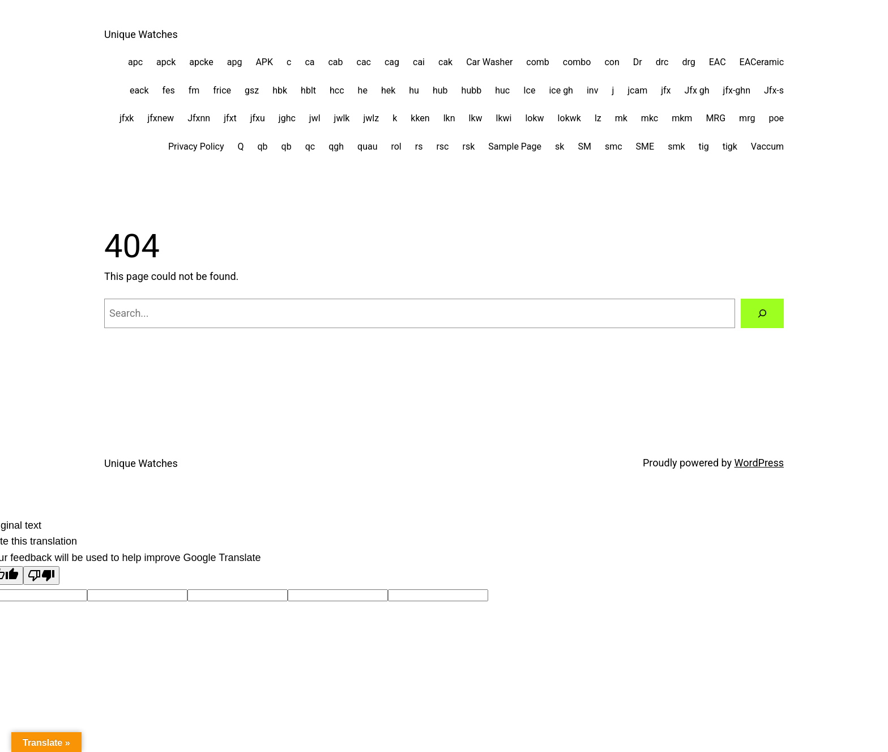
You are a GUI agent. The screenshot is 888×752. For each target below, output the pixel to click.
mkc (649, 118)
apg (234, 62)
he (363, 90)
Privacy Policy (196, 146)
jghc (287, 118)
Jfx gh (697, 90)
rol (396, 146)
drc (662, 62)
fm (194, 90)
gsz (252, 90)
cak (445, 62)
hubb (472, 90)
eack (139, 90)
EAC (717, 62)
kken (420, 118)
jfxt (230, 118)
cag (392, 62)
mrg (747, 118)
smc (613, 146)
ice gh (561, 90)
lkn (449, 118)
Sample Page (514, 146)
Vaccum (767, 146)
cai (419, 62)
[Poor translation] (41, 575)
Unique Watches (141, 34)
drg (688, 62)
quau (367, 146)
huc (502, 90)
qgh (336, 146)
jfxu (257, 118)
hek (388, 90)
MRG (715, 118)
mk (621, 118)
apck (166, 62)
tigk (730, 146)
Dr (637, 62)
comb (537, 62)
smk (676, 146)
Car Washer (489, 62)
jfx (666, 90)
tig (704, 146)
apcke (201, 62)
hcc (337, 90)
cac (364, 62)
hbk (279, 90)
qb (263, 146)
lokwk (569, 118)
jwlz (371, 118)
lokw (534, 118)
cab (335, 62)
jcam (637, 90)
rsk (469, 146)
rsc (442, 146)
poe (776, 118)
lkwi (504, 118)
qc (310, 146)
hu (414, 90)
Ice (529, 90)
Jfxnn (198, 118)
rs (419, 146)
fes (169, 90)
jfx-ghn (736, 90)
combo (577, 62)
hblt (308, 90)
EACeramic (762, 62)
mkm (682, 118)
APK (264, 62)
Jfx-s (774, 90)
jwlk (342, 118)
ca (309, 62)
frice (222, 90)
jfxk (126, 118)
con (611, 62)
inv (592, 90)
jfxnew (160, 118)
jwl (315, 118)
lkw (476, 118)
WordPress (759, 463)
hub (440, 90)
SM (584, 146)
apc (135, 62)
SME (645, 146)
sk (559, 146)
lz (598, 118)
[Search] (762, 313)
